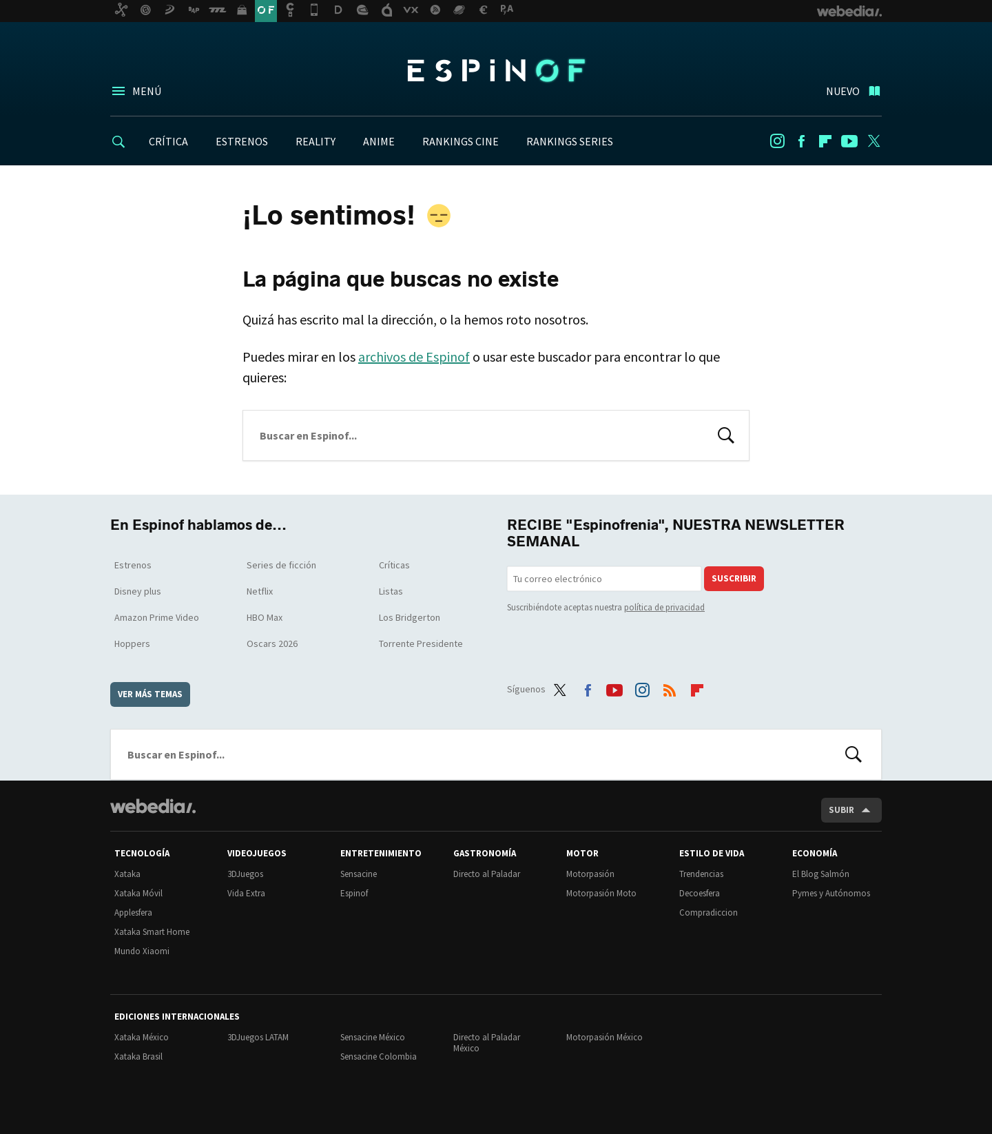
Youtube (849, 141)
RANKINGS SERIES (569, 141)
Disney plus (137, 591)
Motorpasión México (604, 1037)
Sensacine (358, 874)
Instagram (777, 141)
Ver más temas (150, 694)
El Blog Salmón (820, 874)
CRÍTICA (168, 141)
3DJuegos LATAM (258, 1037)
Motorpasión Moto (601, 893)
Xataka (127, 874)
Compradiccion (708, 912)
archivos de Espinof (414, 356)
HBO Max (264, 617)
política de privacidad (664, 607)
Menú (146, 91)
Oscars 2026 (272, 643)
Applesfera (133, 912)
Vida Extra (246, 893)
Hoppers (132, 643)
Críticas (394, 565)
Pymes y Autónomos (831, 893)
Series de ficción (281, 565)
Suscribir (734, 578)
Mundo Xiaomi (141, 951)
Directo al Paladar (486, 874)
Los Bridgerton (409, 617)
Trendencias (701, 874)
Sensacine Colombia (378, 1056)
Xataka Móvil (138, 893)
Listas (391, 591)
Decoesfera (699, 893)
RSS (670, 687)
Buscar (726, 434)
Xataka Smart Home (151, 932)
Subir (841, 810)
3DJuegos (245, 874)
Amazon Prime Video (156, 617)
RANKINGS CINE (460, 141)
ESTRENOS (242, 141)
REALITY (315, 141)
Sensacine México (372, 1037)
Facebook (801, 141)
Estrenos (133, 565)
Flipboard (825, 141)
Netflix (260, 591)
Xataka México (141, 1037)
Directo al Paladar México (486, 1042)
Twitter (873, 141)
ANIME (379, 141)
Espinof (496, 70)
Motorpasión (590, 874)
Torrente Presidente (421, 643)
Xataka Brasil (138, 1056)
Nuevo (843, 91)
